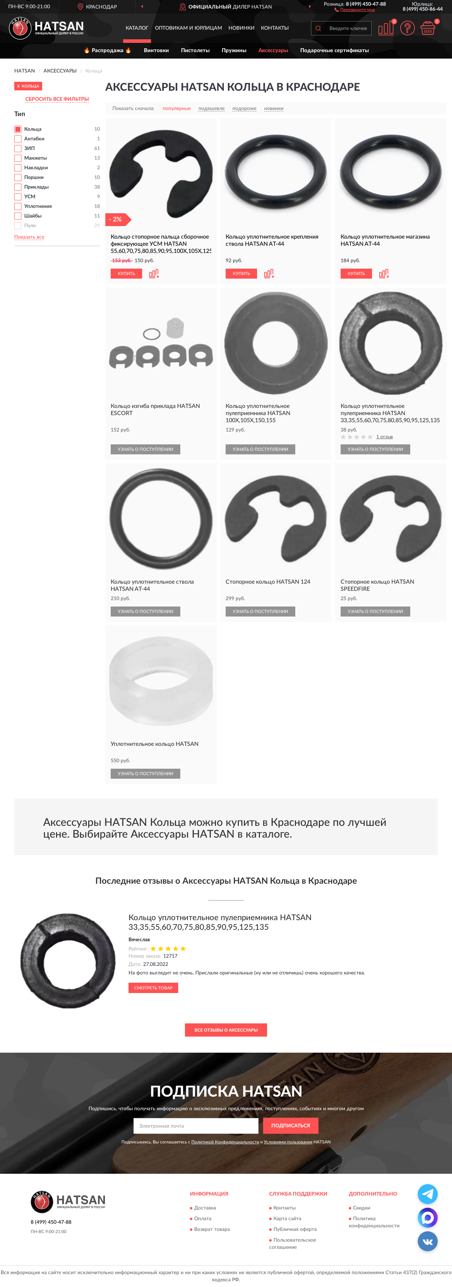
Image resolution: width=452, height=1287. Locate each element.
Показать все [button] (29, 237)
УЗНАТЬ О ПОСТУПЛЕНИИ (145, 449)
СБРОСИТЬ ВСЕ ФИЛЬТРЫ (57, 99)
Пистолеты (195, 50)
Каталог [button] (137, 28)
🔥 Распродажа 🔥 (108, 50)
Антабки (34, 138)
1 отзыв (384, 437)
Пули (30, 225)
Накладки (36, 167)
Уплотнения (38, 206)
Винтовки (156, 50)
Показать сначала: (133, 108)
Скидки (361, 1208)
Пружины (234, 50)
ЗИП (29, 148)
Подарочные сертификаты (334, 50)
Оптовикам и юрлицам (188, 28)
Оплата (202, 1218)
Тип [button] (19, 114)
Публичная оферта (295, 1229)
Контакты (275, 28)
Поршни (34, 177)
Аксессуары (273, 50)
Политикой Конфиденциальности (225, 1142)
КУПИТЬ (126, 273)
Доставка (205, 1208)
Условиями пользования (288, 1142)
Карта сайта (287, 1218)
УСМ (29, 196)
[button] (355, 9)
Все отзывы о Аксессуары (226, 1030)
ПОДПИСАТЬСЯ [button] (290, 1125)
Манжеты (35, 158)
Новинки (241, 28)
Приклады (36, 187)
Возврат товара (212, 1229)
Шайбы (32, 216)
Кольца (32, 129)
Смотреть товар (153, 988)
